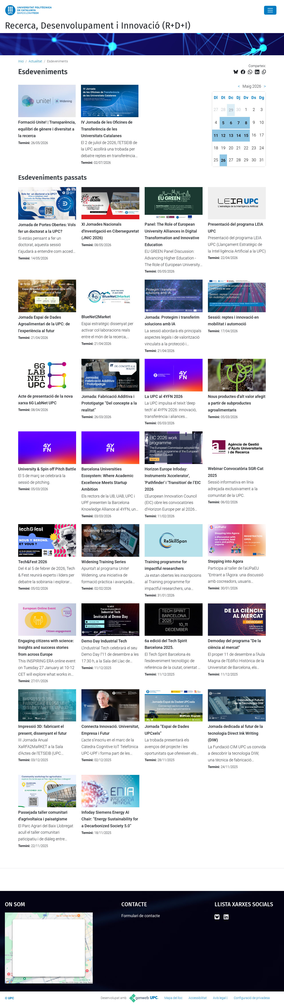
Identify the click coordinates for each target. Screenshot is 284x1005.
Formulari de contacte (140, 915)
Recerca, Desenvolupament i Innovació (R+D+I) (97, 25)
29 (231, 110)
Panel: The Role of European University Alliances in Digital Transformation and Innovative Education (172, 234)
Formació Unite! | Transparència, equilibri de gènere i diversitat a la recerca (47, 129)
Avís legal (219, 998)
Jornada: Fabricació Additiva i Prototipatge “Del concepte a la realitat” (109, 403)
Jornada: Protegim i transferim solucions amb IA (172, 320)
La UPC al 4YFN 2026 (164, 396)
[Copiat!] (264, 72)
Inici (21, 61)
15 (246, 135)
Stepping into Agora (225, 561)
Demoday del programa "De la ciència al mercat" (234, 644)
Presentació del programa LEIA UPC (235, 227)
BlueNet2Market (96, 316)
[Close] (270, 10)
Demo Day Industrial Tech (104, 641)
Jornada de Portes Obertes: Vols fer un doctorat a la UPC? (47, 228)
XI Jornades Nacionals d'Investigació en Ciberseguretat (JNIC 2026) (110, 231)
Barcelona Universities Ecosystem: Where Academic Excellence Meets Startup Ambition (107, 479)
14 (238, 135)
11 (216, 135)
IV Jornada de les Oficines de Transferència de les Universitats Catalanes (106, 129)
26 (223, 160)
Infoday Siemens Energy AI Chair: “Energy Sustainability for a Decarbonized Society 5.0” (109, 819)
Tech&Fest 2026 (32, 561)
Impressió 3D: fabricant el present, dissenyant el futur (42, 730)
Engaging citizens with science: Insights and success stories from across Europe (46, 647)
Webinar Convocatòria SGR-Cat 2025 (235, 472)
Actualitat (35, 61)
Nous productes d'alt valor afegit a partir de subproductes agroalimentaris (236, 403)
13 (231, 135)
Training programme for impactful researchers (166, 565)
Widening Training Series (103, 561)
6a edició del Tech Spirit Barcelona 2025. (166, 644)
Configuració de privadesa (252, 998)
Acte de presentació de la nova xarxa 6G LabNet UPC (45, 399)
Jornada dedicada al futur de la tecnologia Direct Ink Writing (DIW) (235, 733)
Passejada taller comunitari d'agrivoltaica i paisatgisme (42, 815)
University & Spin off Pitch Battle (47, 469)
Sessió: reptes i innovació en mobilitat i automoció (233, 320)
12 (223, 135)
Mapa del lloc (173, 998)
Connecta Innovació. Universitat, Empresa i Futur (110, 730)
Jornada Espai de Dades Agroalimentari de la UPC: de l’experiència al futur (44, 324)
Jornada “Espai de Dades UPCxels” (167, 730)
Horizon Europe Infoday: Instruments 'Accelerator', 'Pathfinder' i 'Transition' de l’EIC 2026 (173, 479)
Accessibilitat (198, 998)
